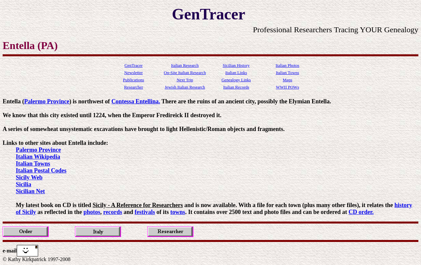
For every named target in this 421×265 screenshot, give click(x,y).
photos (92, 212)
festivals (145, 212)
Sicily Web (29, 177)
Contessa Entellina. (135, 101)
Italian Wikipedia (38, 156)
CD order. (361, 212)
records (112, 212)
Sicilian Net (30, 191)
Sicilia (23, 184)
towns (177, 212)
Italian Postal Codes (41, 170)
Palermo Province (46, 101)
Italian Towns (33, 163)
